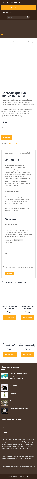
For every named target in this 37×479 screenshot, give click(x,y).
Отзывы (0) (25, 153)
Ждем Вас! (14, 401)
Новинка (13, 393)
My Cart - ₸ (10, 7)
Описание (9, 153)
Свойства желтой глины (19, 409)
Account (7, 12)
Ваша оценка (9, 240)
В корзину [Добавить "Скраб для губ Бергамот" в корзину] (27, 317)
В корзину (6, 137)
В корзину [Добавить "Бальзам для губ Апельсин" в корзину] (10, 317)
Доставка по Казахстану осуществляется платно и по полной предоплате (20, 376)
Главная (3, 42)
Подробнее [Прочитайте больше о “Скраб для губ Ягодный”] (9, 354)
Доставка (13, 385)
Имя (6, 254)
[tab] (9, 152)
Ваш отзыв (9, 242)
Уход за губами (11, 42)
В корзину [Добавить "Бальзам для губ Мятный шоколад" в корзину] (27, 354)
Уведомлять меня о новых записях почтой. (19, 267)
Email (7, 260)
